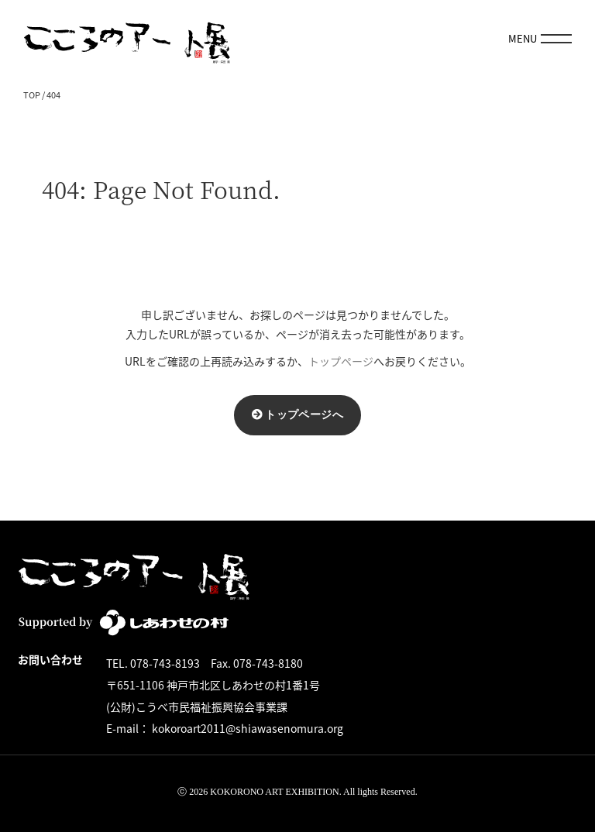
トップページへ (304, 414)
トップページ (340, 361)
